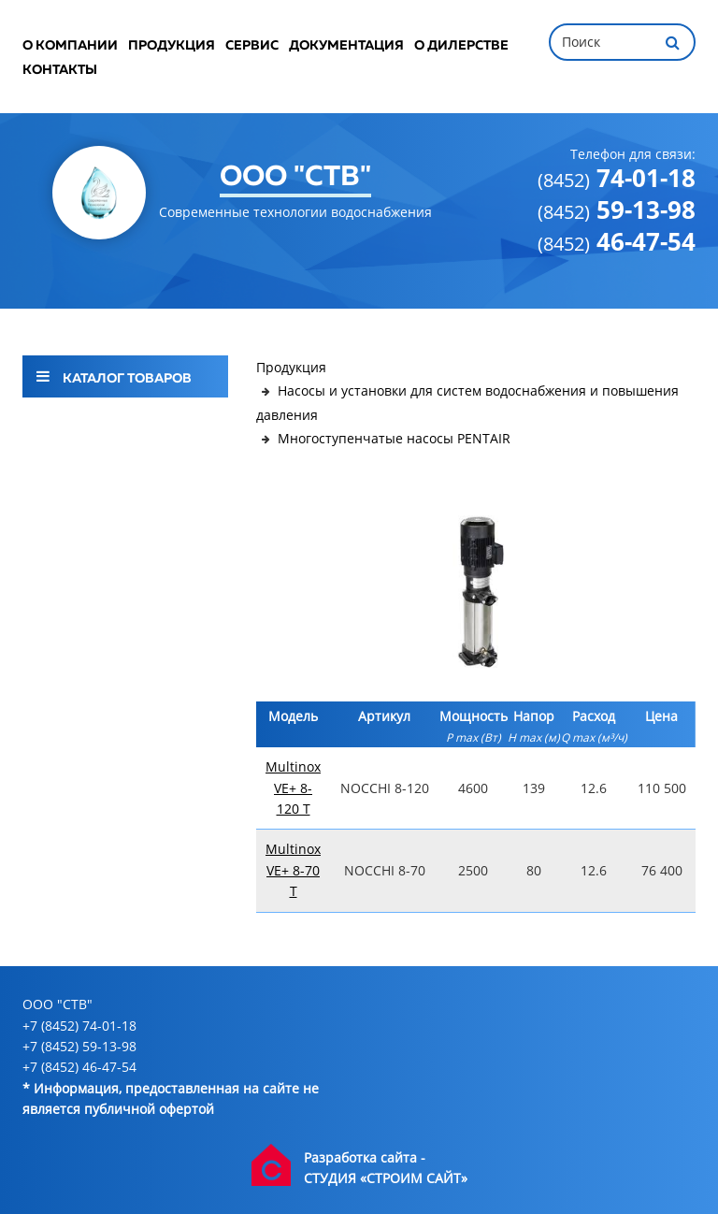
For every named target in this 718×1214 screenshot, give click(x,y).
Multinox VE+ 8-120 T (293, 787)
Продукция (171, 45)
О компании (70, 45)
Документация (346, 45)
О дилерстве (461, 45)
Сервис (252, 45)
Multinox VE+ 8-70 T (293, 870)
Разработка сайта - (364, 1157)
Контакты (59, 70)
